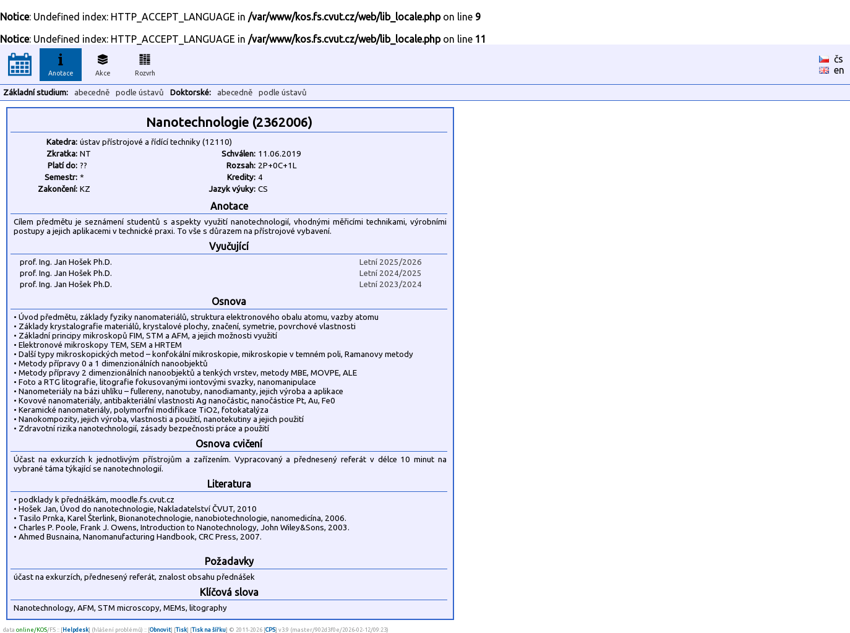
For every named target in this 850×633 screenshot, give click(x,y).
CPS (270, 629)
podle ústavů (140, 92)
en (839, 69)
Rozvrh (145, 63)
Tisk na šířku (209, 629)
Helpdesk (75, 629)
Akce (103, 63)
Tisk (181, 629)
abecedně (91, 92)
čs (838, 58)
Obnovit (160, 629)
